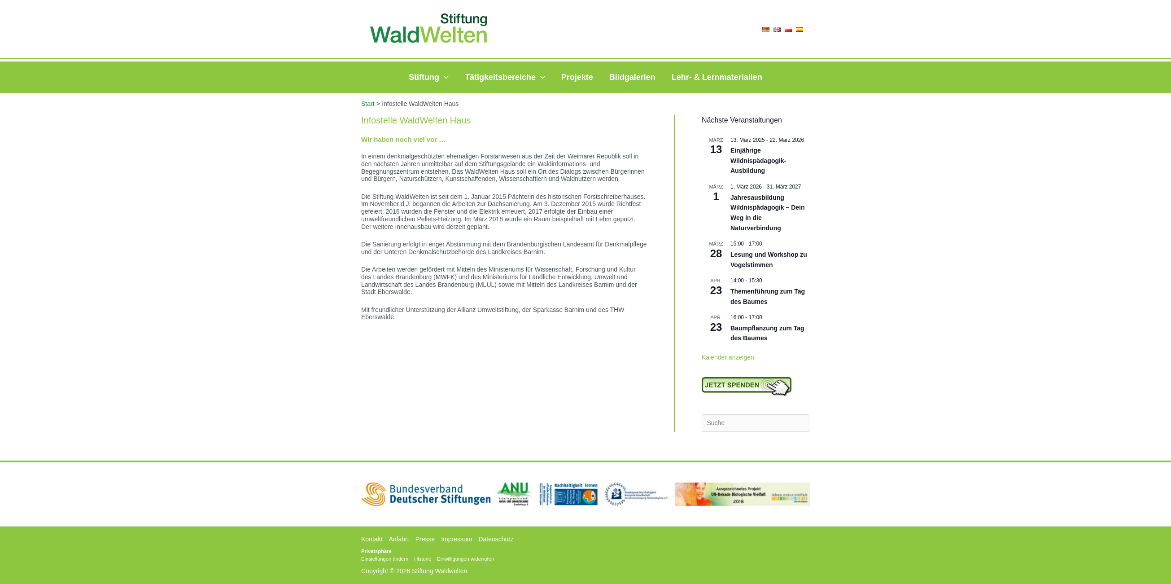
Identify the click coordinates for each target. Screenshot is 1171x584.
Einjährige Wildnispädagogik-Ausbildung (758, 160)
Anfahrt (399, 539)
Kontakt (371, 539)
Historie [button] (422, 559)
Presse (425, 539)
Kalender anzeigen (728, 357)
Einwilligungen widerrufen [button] (465, 559)
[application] (444, 77)
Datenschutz (495, 539)
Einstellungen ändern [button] (384, 559)
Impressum (456, 539)
